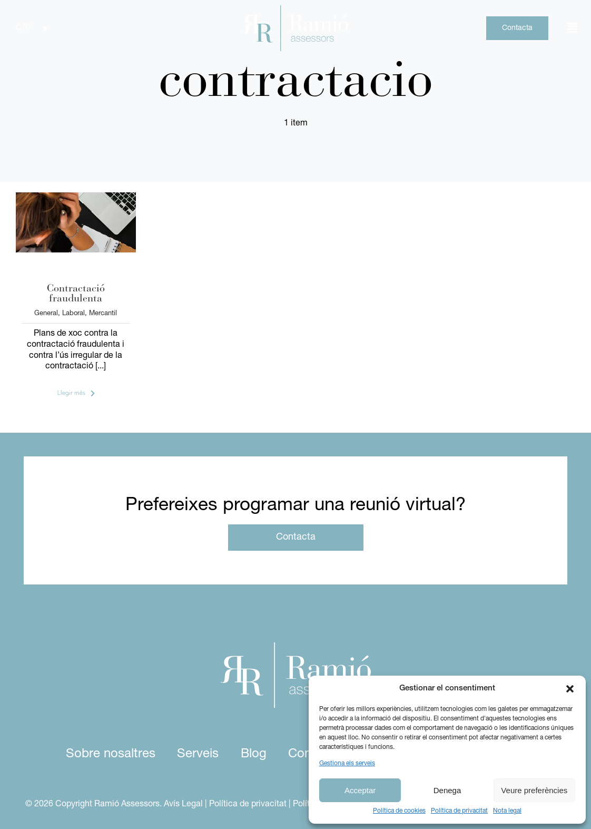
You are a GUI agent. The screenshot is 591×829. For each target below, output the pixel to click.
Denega (447, 790)
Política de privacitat (459, 811)
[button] (570, 689)
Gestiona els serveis (347, 763)
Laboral (73, 313)
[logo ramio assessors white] (296, 646)
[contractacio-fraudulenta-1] (76, 196)
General (46, 313)
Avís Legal (183, 804)
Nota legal (507, 811)
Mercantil (103, 313)
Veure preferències (534, 790)
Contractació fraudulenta (76, 294)
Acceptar (360, 790)
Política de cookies (399, 811)
